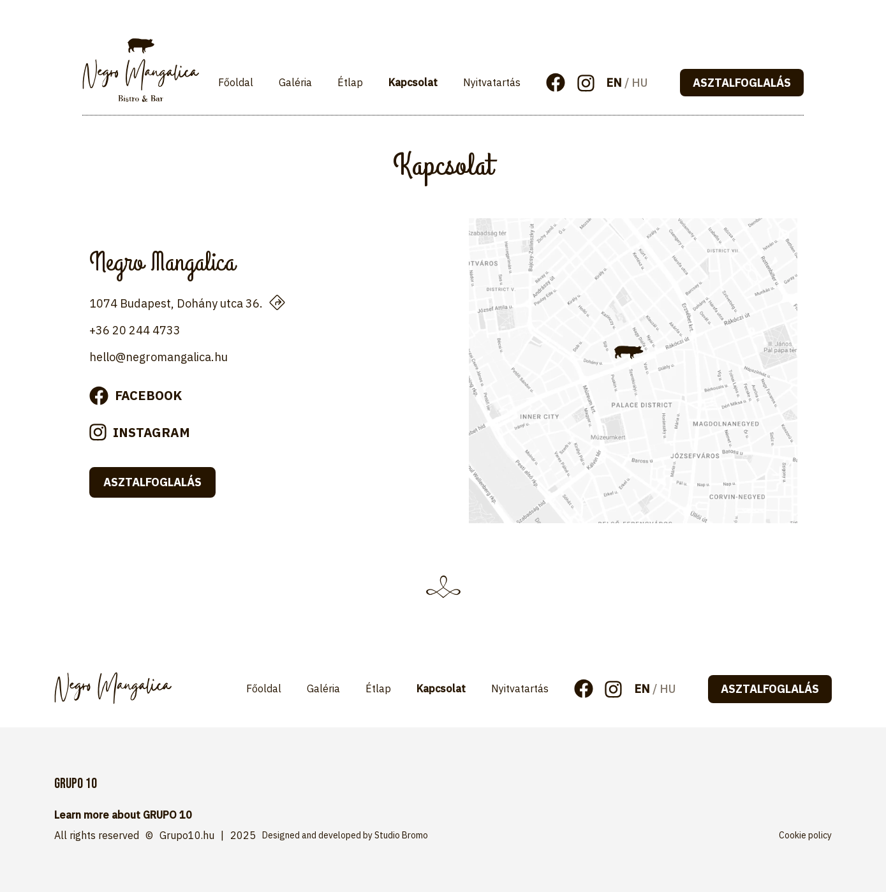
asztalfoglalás (742, 82)
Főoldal (235, 82)
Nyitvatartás (492, 82)
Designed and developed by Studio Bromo (345, 835)
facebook (148, 395)
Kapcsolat (413, 82)
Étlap (350, 82)
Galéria (295, 82)
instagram (151, 432)
